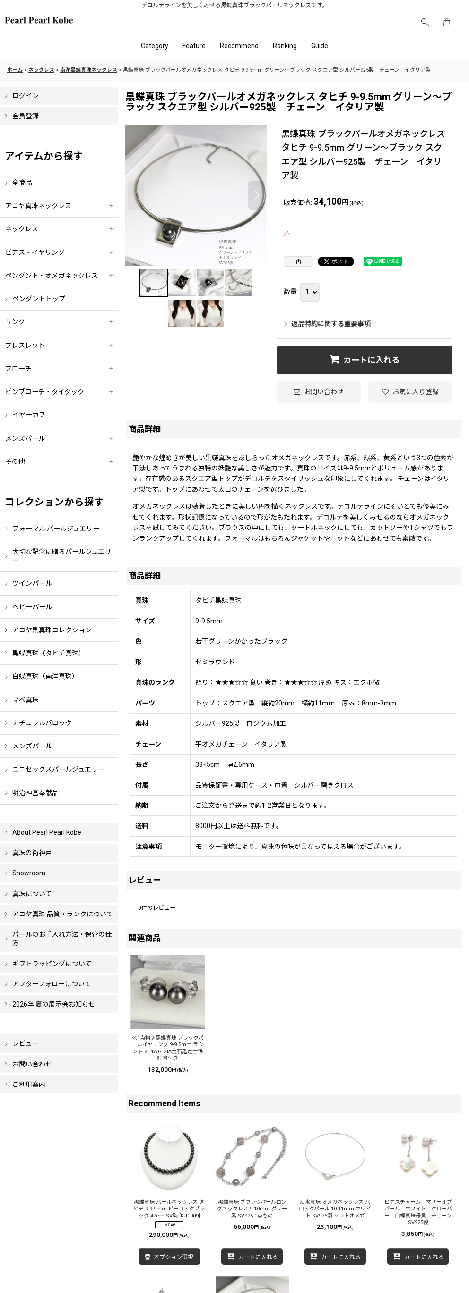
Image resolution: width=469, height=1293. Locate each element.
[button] (425, 22)
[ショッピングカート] (446, 22)
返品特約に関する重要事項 (327, 323)
